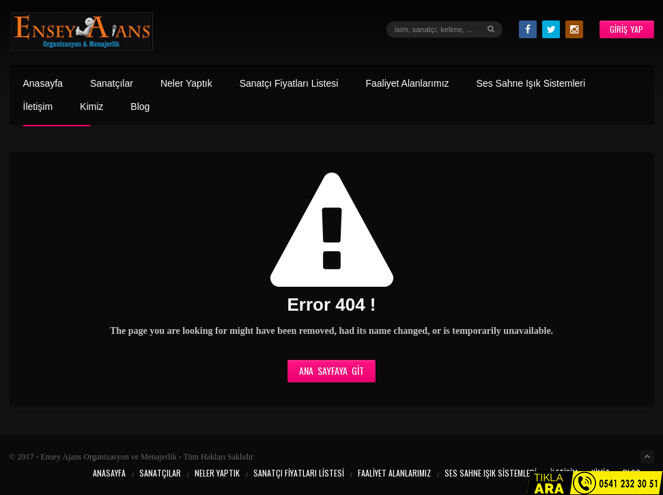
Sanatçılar (111, 84)
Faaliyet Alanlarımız (407, 84)
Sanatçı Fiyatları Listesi (289, 84)
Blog (140, 107)
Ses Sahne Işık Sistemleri (531, 84)
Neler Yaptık (186, 84)
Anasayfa (43, 84)
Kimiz (91, 107)
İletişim (38, 107)
